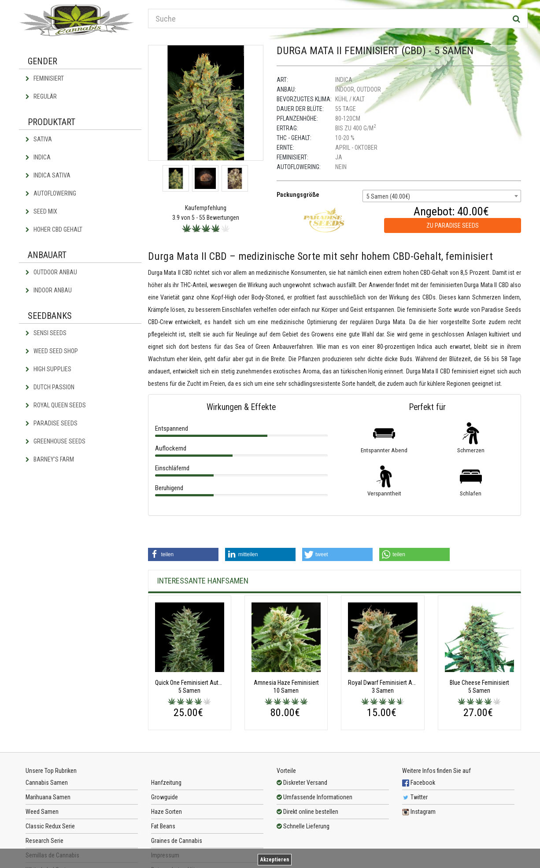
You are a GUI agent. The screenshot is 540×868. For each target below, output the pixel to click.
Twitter (415, 797)
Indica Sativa (48, 175)
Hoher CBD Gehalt (54, 229)
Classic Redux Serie (50, 826)
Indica (38, 157)
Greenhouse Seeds (55, 441)
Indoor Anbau (49, 290)
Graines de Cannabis (176, 840)
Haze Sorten (166, 811)
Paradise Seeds (52, 423)
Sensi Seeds (46, 332)
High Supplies (48, 369)
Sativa (39, 139)
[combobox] (441, 196)
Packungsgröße (298, 194)
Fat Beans (163, 826)
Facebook (418, 782)
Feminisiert (45, 78)
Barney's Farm (50, 459)
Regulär (41, 96)
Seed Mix (41, 211)
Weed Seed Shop (52, 351)
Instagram (419, 811)
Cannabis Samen (47, 782)
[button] (183, 554)
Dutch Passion (50, 387)
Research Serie (44, 840)
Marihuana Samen (48, 797)
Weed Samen (42, 811)
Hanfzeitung (166, 782)
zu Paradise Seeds (452, 225)
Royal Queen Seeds (56, 405)
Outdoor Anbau (51, 272)
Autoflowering (51, 193)
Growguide (164, 797)
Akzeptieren (274, 860)
